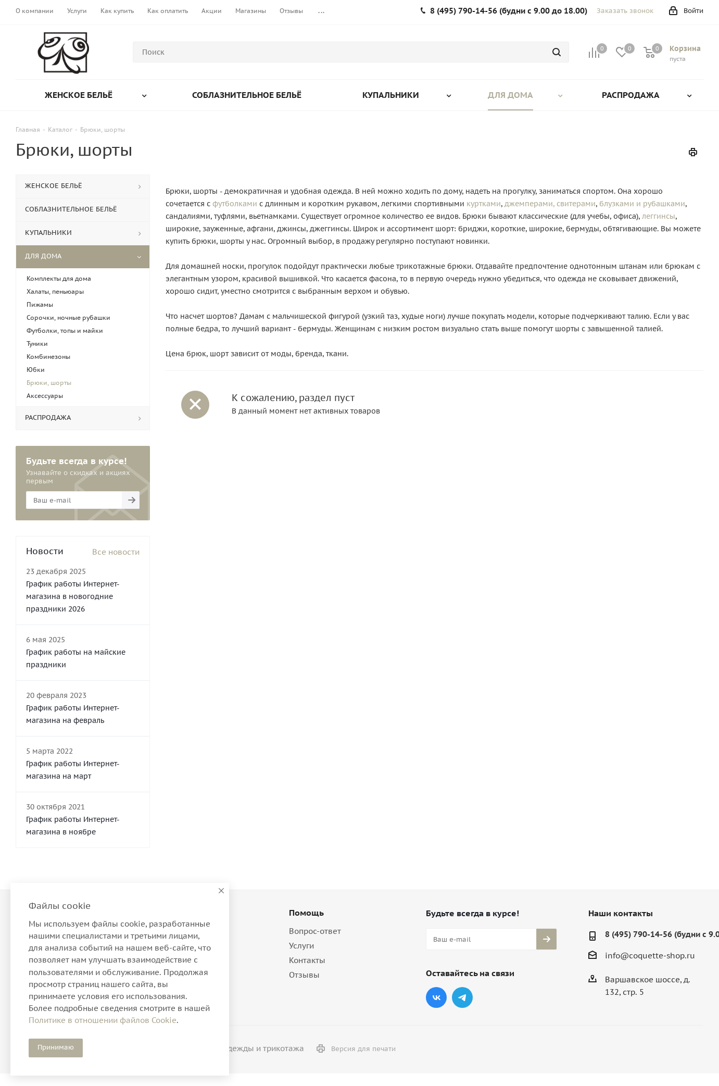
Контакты (307, 960)
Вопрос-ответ (315, 931)
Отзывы (304, 975)
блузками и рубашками (642, 203)
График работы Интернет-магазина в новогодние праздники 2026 (73, 596)
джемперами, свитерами (550, 203)
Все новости (116, 552)
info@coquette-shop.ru (650, 955)
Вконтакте (436, 997)
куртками (483, 203)
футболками (234, 203)
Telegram (462, 997)
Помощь (306, 912)
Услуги (301, 946)
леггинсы (658, 216)
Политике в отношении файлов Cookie (102, 1020)
